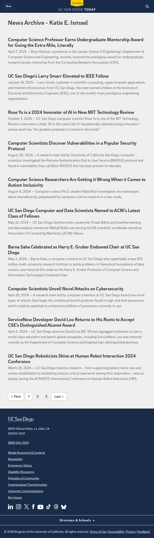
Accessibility (116, 532)
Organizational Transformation (27, 485)
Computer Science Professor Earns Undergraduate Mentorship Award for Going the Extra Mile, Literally (75, 42)
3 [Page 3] (46, 396)
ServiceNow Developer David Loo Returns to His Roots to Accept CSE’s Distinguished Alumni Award (71, 322)
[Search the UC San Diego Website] (147, 6)
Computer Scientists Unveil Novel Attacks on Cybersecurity (66, 288)
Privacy (131, 532)
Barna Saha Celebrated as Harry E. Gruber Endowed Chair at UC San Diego (73, 249)
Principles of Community (23, 478)
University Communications (25, 491)
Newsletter (15, 459)
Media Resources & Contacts (26, 453)
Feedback (144, 532)
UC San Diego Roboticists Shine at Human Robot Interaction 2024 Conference (72, 358)
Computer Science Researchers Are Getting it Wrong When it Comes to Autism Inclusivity (77, 182)
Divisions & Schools (77, 520)
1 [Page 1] (28, 396)
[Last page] (59, 397)
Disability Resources (21, 472)
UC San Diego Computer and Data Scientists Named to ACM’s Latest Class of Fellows (74, 213)
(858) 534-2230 (18, 443)
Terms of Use (98, 532)
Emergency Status (20, 465)
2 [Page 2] (37, 396)
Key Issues (15, 497)
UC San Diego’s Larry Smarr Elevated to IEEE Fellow (58, 76)
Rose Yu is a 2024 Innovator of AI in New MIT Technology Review (71, 112)
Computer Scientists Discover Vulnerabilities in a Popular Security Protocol (72, 145)
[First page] (16, 397)
